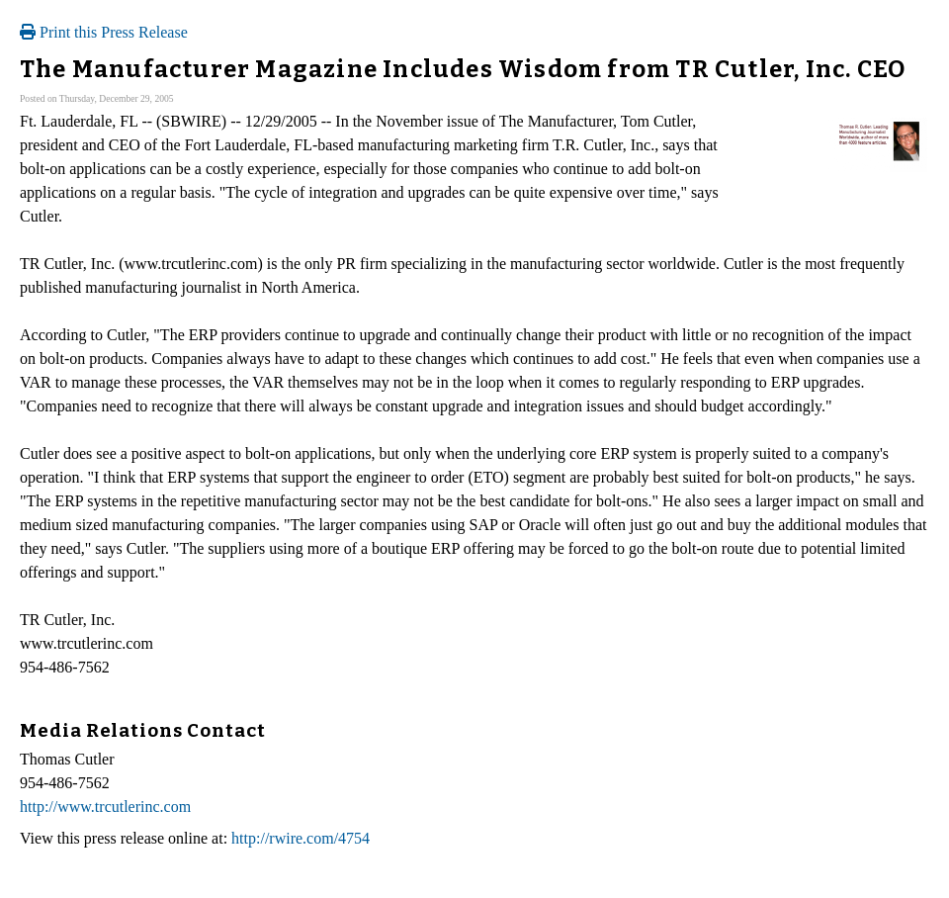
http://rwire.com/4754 (300, 838)
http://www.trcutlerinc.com (105, 806)
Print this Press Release (104, 32)
